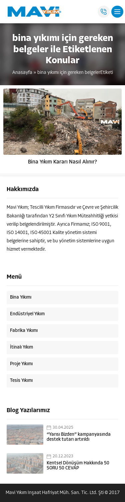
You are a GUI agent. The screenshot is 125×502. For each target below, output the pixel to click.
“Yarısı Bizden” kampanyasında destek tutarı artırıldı (79, 437)
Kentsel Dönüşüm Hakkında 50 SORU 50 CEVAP (78, 466)
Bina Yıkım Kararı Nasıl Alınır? (62, 162)
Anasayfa (22, 72)
